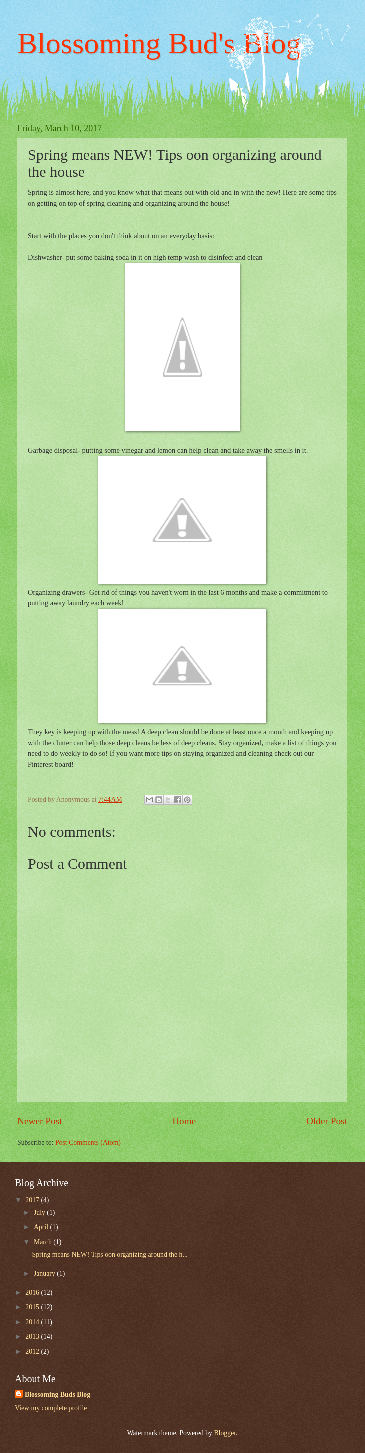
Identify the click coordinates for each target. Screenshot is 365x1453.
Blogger (225, 1433)
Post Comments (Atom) (88, 1142)
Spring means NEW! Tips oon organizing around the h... (110, 1254)
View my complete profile (51, 1408)
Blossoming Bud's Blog (160, 43)
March (44, 1242)
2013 (33, 1336)
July (40, 1212)
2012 (33, 1351)
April (42, 1227)
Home (184, 1121)
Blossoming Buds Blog (57, 1394)
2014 (33, 1322)
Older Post (327, 1121)
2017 (33, 1200)
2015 (33, 1307)
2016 (33, 1292)
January (45, 1273)
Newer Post (40, 1121)
